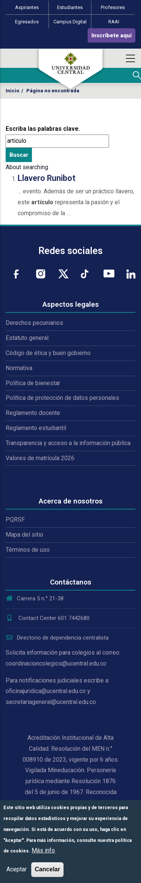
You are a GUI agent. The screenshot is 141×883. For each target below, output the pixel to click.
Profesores (113, 7)
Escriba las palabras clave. (43, 128)
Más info (43, 850)
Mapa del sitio (24, 534)
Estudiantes (70, 7)
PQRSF (15, 519)
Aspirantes (27, 7)
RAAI (113, 21)
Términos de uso (28, 549)
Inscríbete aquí (111, 35)
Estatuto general (27, 337)
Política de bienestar (33, 383)
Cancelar (47, 869)
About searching (27, 167)
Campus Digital (69, 21)
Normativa (19, 368)
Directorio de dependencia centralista (57, 637)
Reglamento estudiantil (36, 428)
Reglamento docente (33, 412)
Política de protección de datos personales (62, 397)
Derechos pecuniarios (34, 322)
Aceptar (16, 869)
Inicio (12, 90)
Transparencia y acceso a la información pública (68, 443)
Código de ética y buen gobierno (48, 353)
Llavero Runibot (47, 178)
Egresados (27, 21)
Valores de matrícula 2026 (40, 458)
